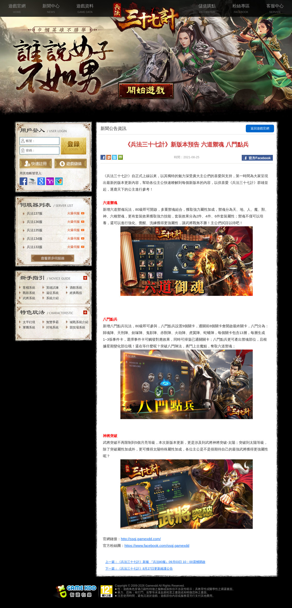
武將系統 (29, 298)
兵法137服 (55, 213)
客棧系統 (29, 287)
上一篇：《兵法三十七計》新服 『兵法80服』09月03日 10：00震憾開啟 (155, 562)
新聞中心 (51, 9)
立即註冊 (36, 163)
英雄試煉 (52, 287)
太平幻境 (29, 322)
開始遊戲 (146, 90)
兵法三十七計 (146, 19)
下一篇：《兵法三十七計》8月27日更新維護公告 (139, 568)
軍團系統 (29, 327)
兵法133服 (55, 247)
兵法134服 (55, 238)
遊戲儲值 (71, 163)
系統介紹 (52, 298)
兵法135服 (55, 230)
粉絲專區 (241, 9)
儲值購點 (207, 9)
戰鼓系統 (29, 293)
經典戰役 (76, 293)
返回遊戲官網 (260, 128)
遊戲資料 (85, 9)
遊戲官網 (17, 9)
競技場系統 (77, 327)
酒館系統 (76, 287)
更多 (52, 258)
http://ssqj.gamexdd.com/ (141, 539)
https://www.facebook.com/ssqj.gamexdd (156, 546)
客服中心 (275, 9)
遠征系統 (52, 293)
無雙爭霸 (52, 322)
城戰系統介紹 (79, 322)
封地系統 (52, 327)
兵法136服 (55, 221)
